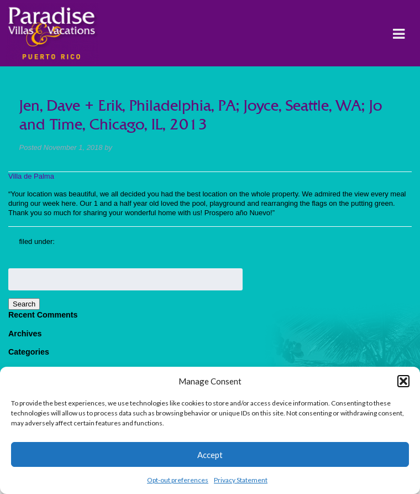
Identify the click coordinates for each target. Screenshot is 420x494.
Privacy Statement (240, 480)
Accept (210, 455)
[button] (403, 381)
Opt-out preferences (177, 480)
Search (24, 304)
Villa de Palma (31, 176)
